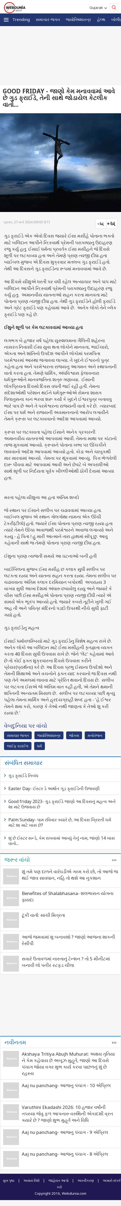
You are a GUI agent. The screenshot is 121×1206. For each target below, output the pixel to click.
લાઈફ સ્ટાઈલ (18, 745)
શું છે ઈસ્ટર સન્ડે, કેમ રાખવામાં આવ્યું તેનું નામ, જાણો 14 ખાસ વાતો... (61, 840)
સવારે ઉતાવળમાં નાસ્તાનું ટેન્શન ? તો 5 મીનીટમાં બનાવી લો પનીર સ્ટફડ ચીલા (66, 962)
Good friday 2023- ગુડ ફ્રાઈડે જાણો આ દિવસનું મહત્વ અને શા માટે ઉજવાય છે (62, 804)
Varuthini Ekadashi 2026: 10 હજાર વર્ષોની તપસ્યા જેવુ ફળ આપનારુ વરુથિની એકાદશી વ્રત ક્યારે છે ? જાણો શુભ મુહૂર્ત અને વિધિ (67, 1113)
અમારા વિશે (31, 1180)
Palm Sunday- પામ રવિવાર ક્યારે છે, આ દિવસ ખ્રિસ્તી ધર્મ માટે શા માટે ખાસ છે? (59, 822)
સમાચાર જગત (48, 19)
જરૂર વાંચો (17, 859)
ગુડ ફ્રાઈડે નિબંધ (23, 776)
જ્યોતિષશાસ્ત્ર (78, 19)
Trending (21, 19)
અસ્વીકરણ (85, 1180)
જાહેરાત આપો (58, 1180)
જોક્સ (74, 735)
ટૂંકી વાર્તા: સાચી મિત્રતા (43, 915)
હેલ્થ (101, 19)
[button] (6, 19)
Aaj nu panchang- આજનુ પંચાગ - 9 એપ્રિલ (65, 1132)
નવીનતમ (15, 1042)
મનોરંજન (95, 735)
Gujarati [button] (97, 7)
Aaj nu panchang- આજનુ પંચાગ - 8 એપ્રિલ (65, 1154)
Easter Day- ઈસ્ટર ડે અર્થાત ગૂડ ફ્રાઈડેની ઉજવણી (54, 788)
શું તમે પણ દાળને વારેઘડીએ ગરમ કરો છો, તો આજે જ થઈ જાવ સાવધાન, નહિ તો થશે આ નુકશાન (70, 874)
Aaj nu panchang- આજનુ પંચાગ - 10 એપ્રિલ (66, 1085)
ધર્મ (39, 745)
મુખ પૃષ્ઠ (9, 1180)
